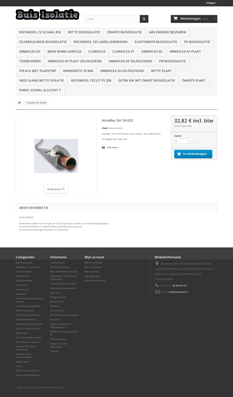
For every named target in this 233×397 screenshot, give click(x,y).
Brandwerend (23, 276)
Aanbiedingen (57, 262)
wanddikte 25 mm (78, 71)
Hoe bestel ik (57, 310)
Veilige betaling (58, 297)
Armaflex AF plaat (185, 51)
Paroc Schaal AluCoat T (40, 90)
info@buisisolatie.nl (178, 292)
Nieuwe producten (60, 267)
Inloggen (211, 3)
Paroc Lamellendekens (28, 375)
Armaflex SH (29, 51)
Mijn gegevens (92, 276)
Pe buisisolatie (197, 42)
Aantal (177, 136)
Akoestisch (22, 285)
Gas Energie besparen (167, 32)
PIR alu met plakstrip (37, 71)
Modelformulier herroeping (64, 315)
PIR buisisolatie (172, 61)
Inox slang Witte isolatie (41, 80)
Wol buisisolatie (24, 262)
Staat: (105, 128)
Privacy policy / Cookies (63, 283)
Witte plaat (161, 71)
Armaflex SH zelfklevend (122, 71)
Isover (19, 366)
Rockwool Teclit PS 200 (91, 80)
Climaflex (96, 51)
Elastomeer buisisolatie (156, 42)
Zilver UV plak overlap (27, 328)
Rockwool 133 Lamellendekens (101, 42)
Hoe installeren (58, 339)
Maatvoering (56, 301)
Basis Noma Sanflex (64, 51)
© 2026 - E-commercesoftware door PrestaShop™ (41, 387)
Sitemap (54, 351)
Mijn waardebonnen (95, 280)
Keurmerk (55, 319)
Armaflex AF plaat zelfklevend (75, 61)
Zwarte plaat (193, 80)
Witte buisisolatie (84, 32)
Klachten (55, 306)
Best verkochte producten (64, 271)
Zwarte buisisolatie (124, 32)
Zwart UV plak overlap (27, 315)
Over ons (55, 292)
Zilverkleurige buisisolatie (43, 42)
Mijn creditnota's (93, 267)
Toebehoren (30, 61)
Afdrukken (112, 147)
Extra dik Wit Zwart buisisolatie (146, 80)
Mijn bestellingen (94, 262)
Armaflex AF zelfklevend (130, 61)
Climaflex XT (123, 51)
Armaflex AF (151, 51)
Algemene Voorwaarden (62, 288)
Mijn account (94, 257)
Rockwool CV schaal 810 (40, 32)
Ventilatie (21, 294)
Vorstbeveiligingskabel (28, 306)
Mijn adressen (92, 271)
